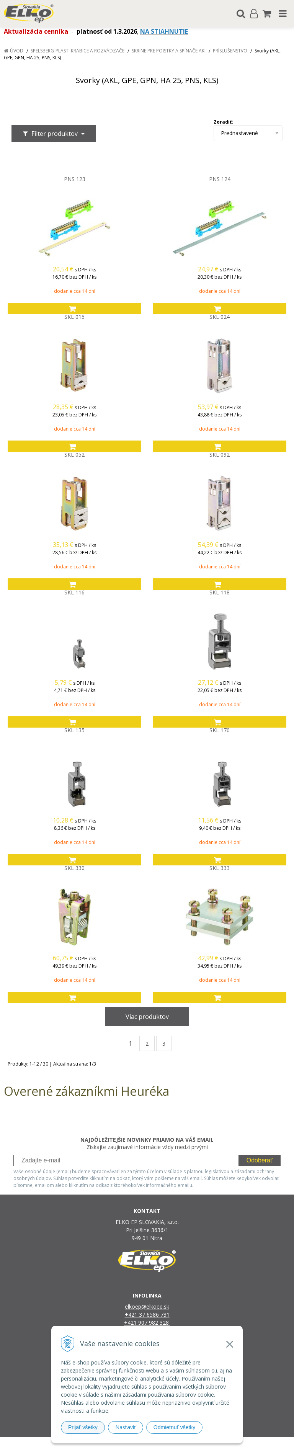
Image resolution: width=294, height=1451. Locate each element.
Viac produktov (147, 1016)
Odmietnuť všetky (175, 1427)
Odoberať (260, 1160)
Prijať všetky (83, 1427)
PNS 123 (74, 179)
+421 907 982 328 (147, 1322)
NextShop (134, 1444)
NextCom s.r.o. (226, 1444)
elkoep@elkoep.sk (147, 1306)
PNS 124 (219, 179)
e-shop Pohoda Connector (176, 1444)
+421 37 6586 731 (147, 1314)
